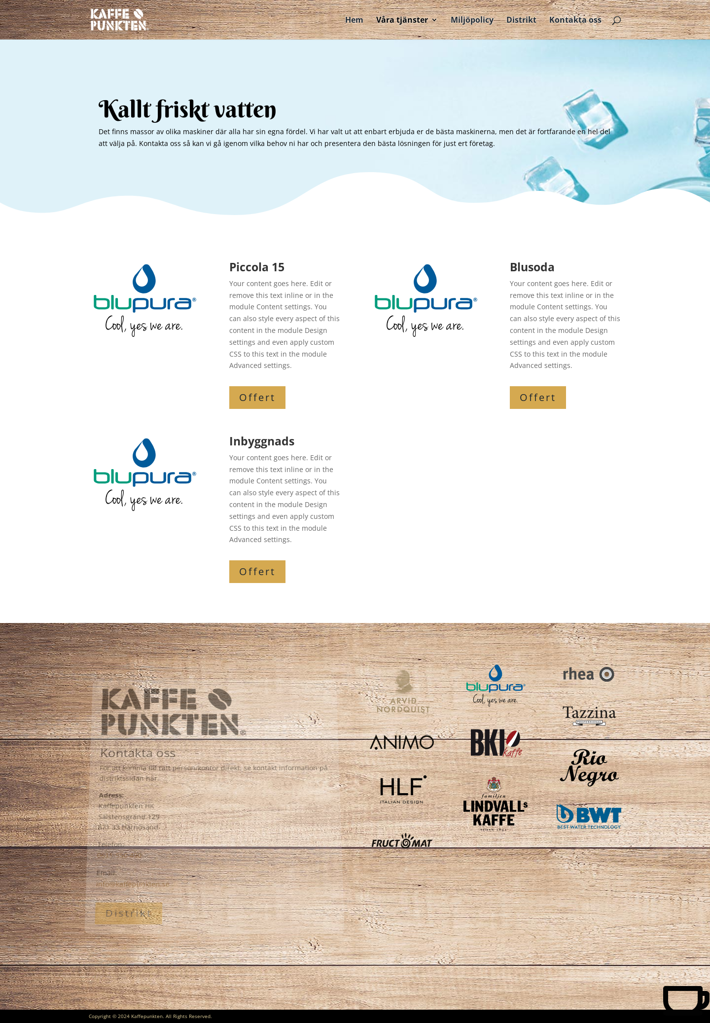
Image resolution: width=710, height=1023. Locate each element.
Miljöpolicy (472, 20)
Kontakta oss (575, 20)
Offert (257, 397)
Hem (354, 20)
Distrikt (521, 20)
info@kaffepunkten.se (131, 876)
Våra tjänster (402, 20)
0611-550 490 (118, 849)
